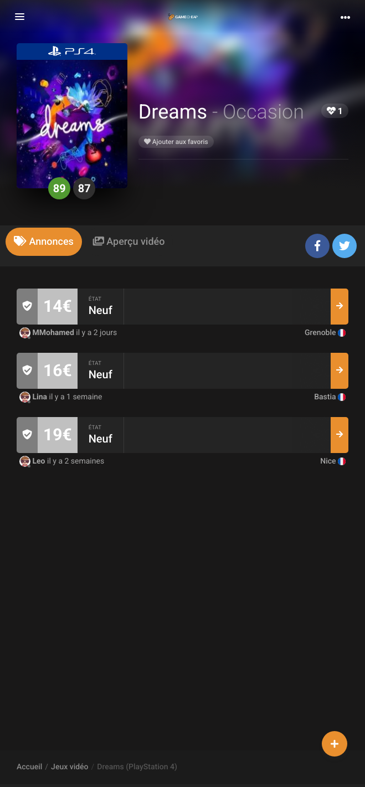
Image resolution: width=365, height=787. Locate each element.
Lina (34, 397)
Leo (33, 461)
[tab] (44, 242)
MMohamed (47, 332)
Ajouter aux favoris (176, 142)
